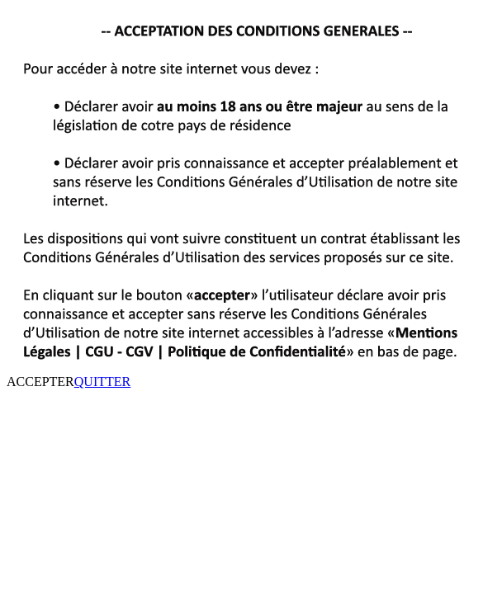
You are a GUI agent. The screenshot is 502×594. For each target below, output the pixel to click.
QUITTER (102, 382)
